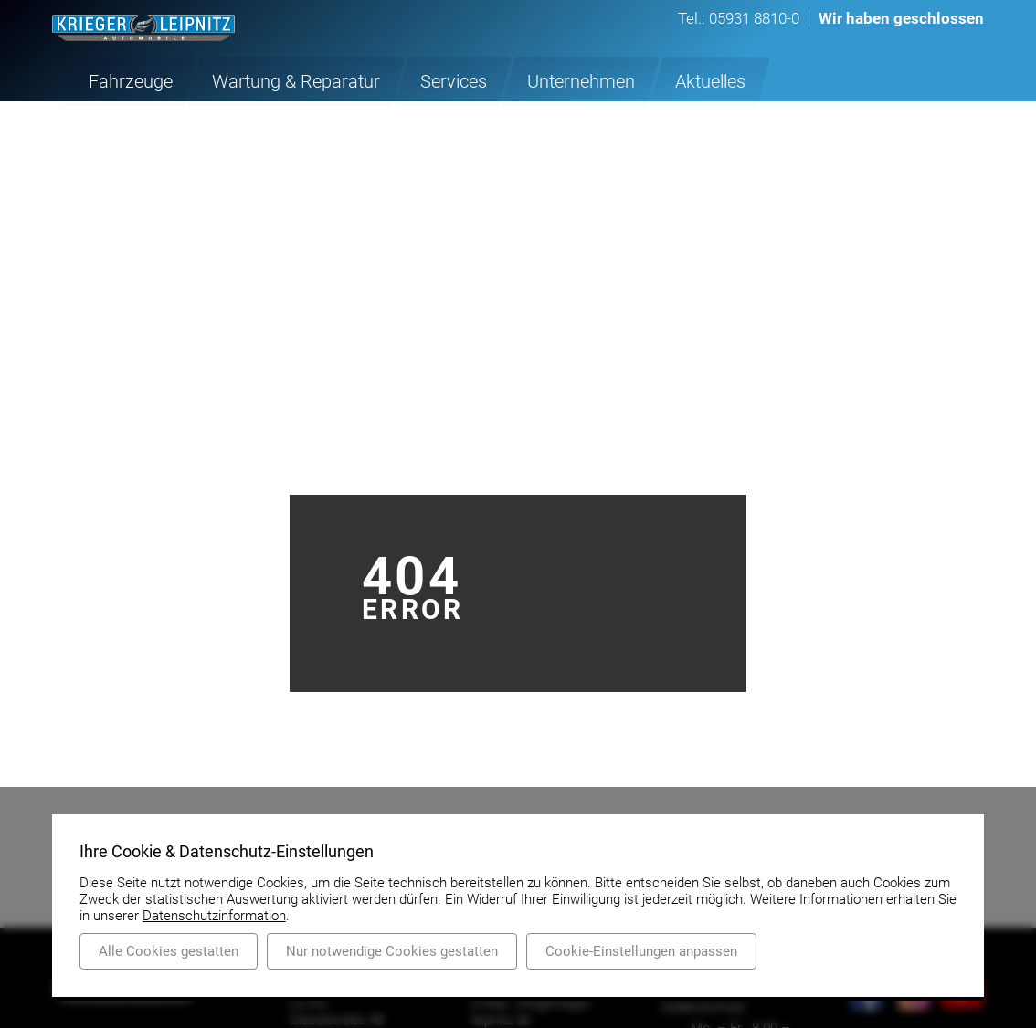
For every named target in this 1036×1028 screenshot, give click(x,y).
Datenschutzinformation (214, 915)
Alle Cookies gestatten (168, 951)
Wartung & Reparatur (269, 79)
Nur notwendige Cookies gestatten (392, 951)
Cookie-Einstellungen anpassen (641, 951)
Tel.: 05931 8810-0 (738, 18)
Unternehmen (522, 79)
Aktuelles (639, 79)
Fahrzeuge (124, 79)
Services (407, 79)
